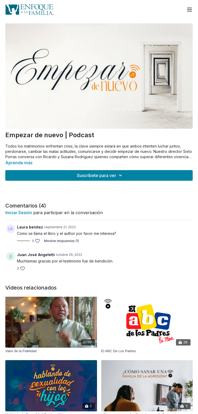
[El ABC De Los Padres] (147, 351)
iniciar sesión (18, 212)
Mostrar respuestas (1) (61, 241)
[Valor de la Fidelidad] (51, 351)
